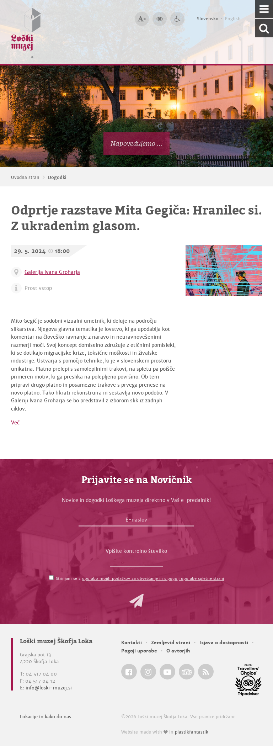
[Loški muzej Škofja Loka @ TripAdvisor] (186, 671)
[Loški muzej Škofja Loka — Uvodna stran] (26, 31)
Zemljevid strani (170, 643)
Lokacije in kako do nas (45, 717)
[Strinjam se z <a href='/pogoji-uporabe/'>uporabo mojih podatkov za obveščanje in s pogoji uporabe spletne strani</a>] (51, 577)
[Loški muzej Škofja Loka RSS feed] (206, 671)
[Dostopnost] (177, 19)
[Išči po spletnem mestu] (264, 28)
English (233, 19)
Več (15, 422)
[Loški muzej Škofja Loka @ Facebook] (129, 671)
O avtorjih (178, 651)
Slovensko (207, 19)
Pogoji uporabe (139, 651)
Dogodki (57, 177)
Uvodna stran (25, 177)
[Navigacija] (264, 9)
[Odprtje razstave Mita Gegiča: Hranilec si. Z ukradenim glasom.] (224, 270)
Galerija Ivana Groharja (52, 272)
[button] (136, 601)
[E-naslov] (136, 522)
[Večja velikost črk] (142, 19)
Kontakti (131, 643)
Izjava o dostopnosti (223, 643)
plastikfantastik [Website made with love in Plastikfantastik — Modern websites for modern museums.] (191, 732)
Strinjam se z (140, 578)
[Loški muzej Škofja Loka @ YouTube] (167, 671)
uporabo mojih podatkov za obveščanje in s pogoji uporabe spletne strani (153, 578)
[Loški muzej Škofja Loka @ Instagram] (148, 671)
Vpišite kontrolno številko (136, 551)
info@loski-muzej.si (49, 688)
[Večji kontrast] (159, 19)
